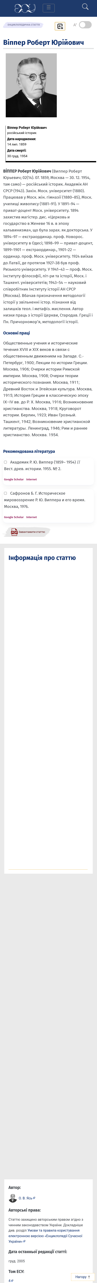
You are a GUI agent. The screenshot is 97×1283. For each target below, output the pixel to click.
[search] (85, 5)
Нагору (82, 1277)
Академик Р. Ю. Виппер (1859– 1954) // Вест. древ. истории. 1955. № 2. (42, 465)
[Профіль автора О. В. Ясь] (27, 1198)
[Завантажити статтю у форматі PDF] (28, 531)
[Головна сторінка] (25, 8)
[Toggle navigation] (49, 8)
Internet (31, 479)
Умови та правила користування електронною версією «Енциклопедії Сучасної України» (45, 1235)
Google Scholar (14, 479)
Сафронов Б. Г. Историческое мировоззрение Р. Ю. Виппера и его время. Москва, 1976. (44, 500)
